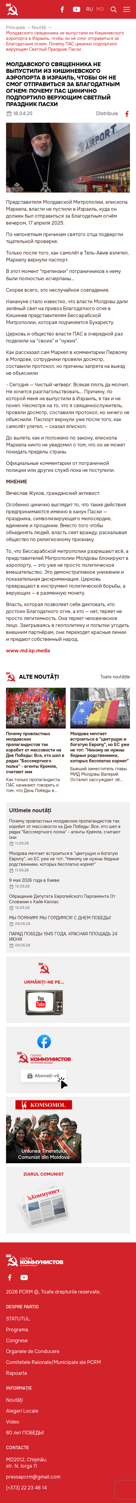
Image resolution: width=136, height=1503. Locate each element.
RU (89, 9)
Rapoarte (16, 1373)
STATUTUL (18, 1319)
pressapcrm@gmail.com (33, 1477)
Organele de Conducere (32, 1351)
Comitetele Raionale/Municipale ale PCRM (53, 1362)
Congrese (17, 1340)
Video (12, 1422)
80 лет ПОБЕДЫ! (25, 1433)
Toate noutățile (115, 677)
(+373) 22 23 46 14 (26, 1488)
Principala (15, 27)
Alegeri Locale (22, 1411)
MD (100, 9)
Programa (17, 1329)
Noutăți (39, 27)
